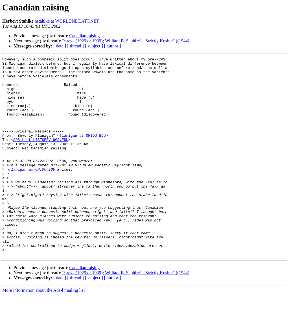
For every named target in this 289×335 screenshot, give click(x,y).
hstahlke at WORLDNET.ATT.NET (67, 21)
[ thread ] (75, 45)
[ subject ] (94, 45)
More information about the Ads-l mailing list (43, 330)
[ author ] (112, 45)
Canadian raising (84, 35)
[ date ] (59, 45)
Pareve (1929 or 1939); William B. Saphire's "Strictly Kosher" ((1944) (125, 40)
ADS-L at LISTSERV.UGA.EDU (40, 156)
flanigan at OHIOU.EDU (83, 151)
